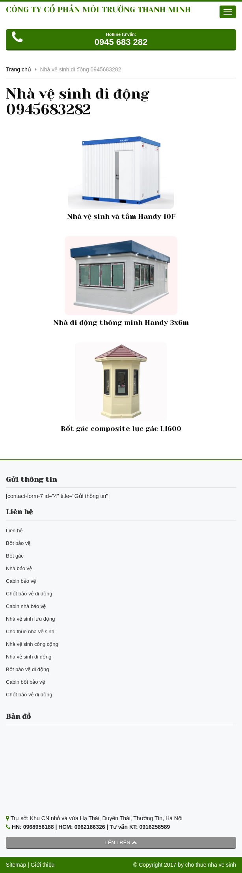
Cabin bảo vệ (21, 581)
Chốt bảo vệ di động (29, 594)
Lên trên (121, 842)
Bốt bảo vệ (18, 543)
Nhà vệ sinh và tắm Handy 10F (121, 216)
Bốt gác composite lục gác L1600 (121, 429)
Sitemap (16, 865)
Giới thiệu (43, 865)
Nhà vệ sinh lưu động (30, 619)
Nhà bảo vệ (19, 568)
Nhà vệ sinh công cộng (32, 644)
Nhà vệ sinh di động (28, 657)
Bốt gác (15, 556)
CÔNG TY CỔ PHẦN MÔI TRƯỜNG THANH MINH (98, 9)
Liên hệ (14, 531)
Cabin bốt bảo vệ (25, 682)
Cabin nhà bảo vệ (26, 606)
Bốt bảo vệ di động (27, 669)
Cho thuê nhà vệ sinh (30, 631)
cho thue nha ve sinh (210, 865)
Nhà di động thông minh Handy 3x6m (121, 322)
